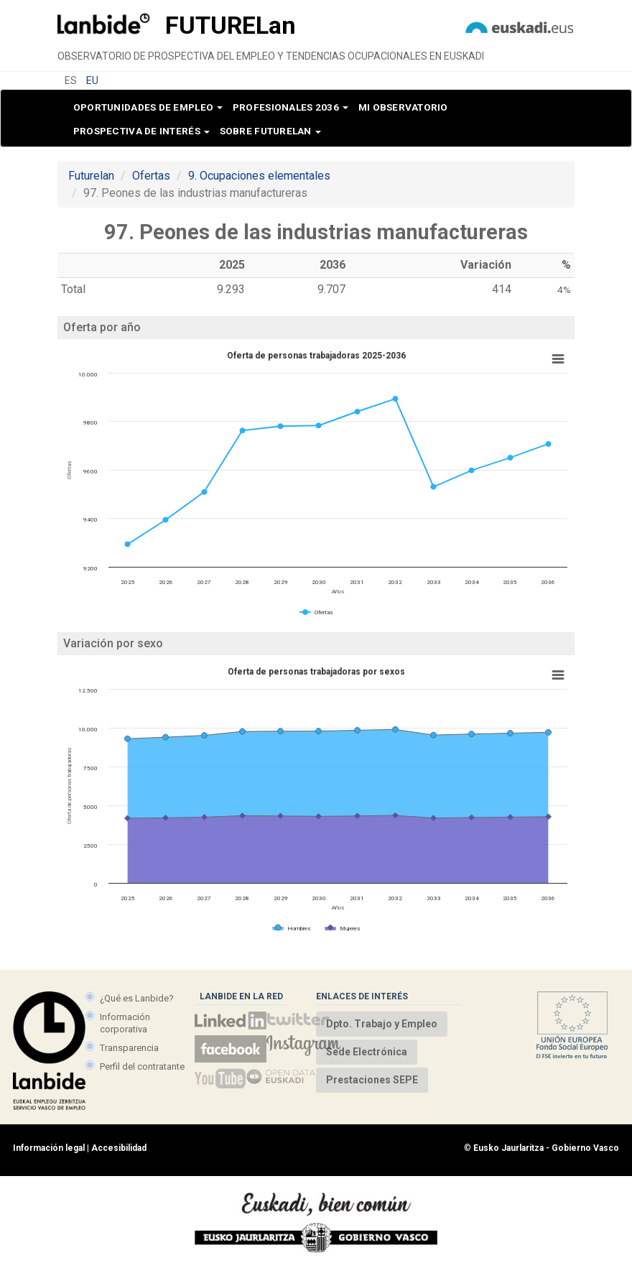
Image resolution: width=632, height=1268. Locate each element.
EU (92, 80)
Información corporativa (125, 1023)
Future (230, 25)
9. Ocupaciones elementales (259, 175)
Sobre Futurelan (270, 130)
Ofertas (151, 175)
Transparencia (129, 1047)
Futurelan (91, 175)
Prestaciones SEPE (372, 1080)
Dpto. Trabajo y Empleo (381, 1023)
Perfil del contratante (142, 1066)
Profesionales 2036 (290, 107)
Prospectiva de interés (141, 130)
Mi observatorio (403, 107)
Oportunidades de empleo (148, 107)
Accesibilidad (119, 1148)
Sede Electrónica (366, 1052)
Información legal (49, 1148)
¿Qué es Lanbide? (137, 998)
